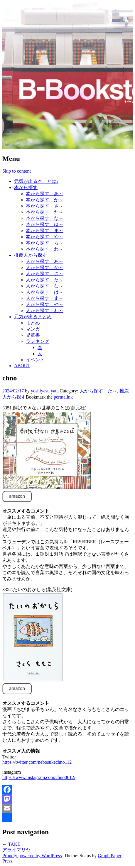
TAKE (11, 844)
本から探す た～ (44, 212)
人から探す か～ (44, 267)
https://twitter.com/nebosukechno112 (37, 762)
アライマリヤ (19, 849)
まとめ (33, 322)
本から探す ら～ (44, 242)
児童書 (33, 335)
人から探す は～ (44, 292)
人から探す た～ (44, 279)
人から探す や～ (44, 304)
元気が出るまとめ (33, 316)
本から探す (26, 187)
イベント (35, 359)
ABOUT (22, 365)
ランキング (37, 341)
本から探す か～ (44, 199)
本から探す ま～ (44, 230)
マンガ (33, 328)
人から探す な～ (44, 285)
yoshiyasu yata (45, 390)
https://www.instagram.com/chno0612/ (38, 777)
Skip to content (16, 171)
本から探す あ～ (44, 193)
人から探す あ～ (44, 261)
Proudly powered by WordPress (32, 855)
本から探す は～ (44, 224)
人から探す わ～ (44, 310)
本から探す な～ (44, 218)
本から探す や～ (44, 236)
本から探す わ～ (44, 248)
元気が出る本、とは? (36, 181)
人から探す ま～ (44, 298)
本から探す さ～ (44, 205)
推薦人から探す (30, 255)
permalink (63, 396)
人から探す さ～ (44, 273)
